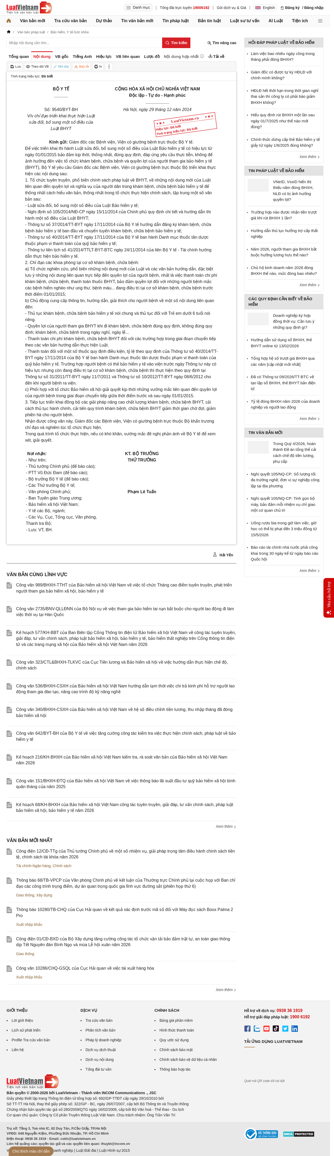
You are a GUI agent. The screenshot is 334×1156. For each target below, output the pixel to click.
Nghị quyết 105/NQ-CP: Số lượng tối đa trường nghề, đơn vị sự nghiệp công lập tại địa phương (285, 480)
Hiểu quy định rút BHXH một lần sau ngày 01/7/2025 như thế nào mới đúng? (283, 121)
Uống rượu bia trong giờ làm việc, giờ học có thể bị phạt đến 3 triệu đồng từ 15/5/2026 (284, 529)
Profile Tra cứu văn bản (31, 1040)
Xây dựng (44, 895)
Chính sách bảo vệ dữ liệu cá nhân (188, 1059)
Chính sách (62, 866)
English (265, 8)
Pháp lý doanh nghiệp (103, 1040)
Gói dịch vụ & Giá (231, 8)
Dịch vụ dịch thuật (101, 1050)
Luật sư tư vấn (244, 21)
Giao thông (25, 895)
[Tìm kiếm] (176, 43)
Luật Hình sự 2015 (114, 1150)
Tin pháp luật (175, 21)
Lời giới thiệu (22, 1020)
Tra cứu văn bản (70, 21)
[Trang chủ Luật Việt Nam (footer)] (33, 1087)
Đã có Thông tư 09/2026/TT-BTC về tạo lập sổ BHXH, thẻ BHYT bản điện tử (283, 382)
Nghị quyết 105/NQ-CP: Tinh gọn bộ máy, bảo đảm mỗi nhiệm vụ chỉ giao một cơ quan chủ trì (283, 504)
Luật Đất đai (86, 1150)
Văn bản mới (32, 21)
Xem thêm (226, 826)
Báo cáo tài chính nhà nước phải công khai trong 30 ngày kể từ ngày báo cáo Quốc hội (284, 553)
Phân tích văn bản (100, 1030)
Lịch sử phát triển (26, 1030)
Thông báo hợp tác (175, 1069)
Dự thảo (104, 21)
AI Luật (276, 21)
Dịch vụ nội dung (100, 1059)
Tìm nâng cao (221, 43)
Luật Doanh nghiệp (57, 1150)
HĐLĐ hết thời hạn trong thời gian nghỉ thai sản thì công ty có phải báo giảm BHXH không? (284, 96)
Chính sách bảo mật (176, 1050)
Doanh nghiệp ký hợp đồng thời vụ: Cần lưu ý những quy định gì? (293, 321)
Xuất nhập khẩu (29, 924)
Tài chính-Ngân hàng (33, 866)
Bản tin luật (209, 21)
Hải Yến (223, 554)
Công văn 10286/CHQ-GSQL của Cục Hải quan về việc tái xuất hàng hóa (85, 968)
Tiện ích (300, 21)
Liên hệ (18, 1050)
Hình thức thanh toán (176, 1030)
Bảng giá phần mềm (176, 1020)
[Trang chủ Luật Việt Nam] (29, 7)
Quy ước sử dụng (174, 1040)
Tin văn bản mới (137, 21)
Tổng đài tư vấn (98, 1069)
